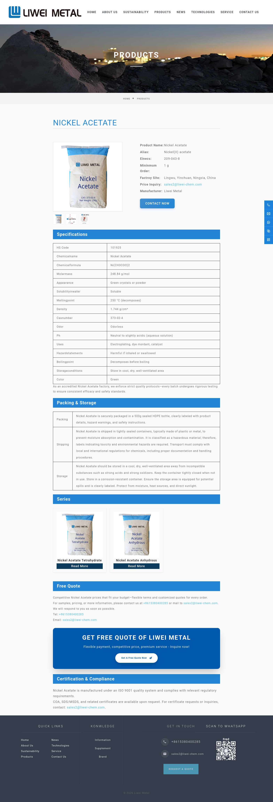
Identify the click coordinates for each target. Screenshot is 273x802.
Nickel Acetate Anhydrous (136, 560)
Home (91, 12)
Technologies (203, 12)
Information (136, 740)
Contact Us (249, 12)
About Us (110, 12)
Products (162, 12)
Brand (136, 756)
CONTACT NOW (157, 203)
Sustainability (136, 12)
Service (227, 12)
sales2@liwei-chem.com (183, 184)
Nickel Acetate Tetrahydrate (79, 560)
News (181, 12)
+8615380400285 (155, 603)
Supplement (136, 748)
